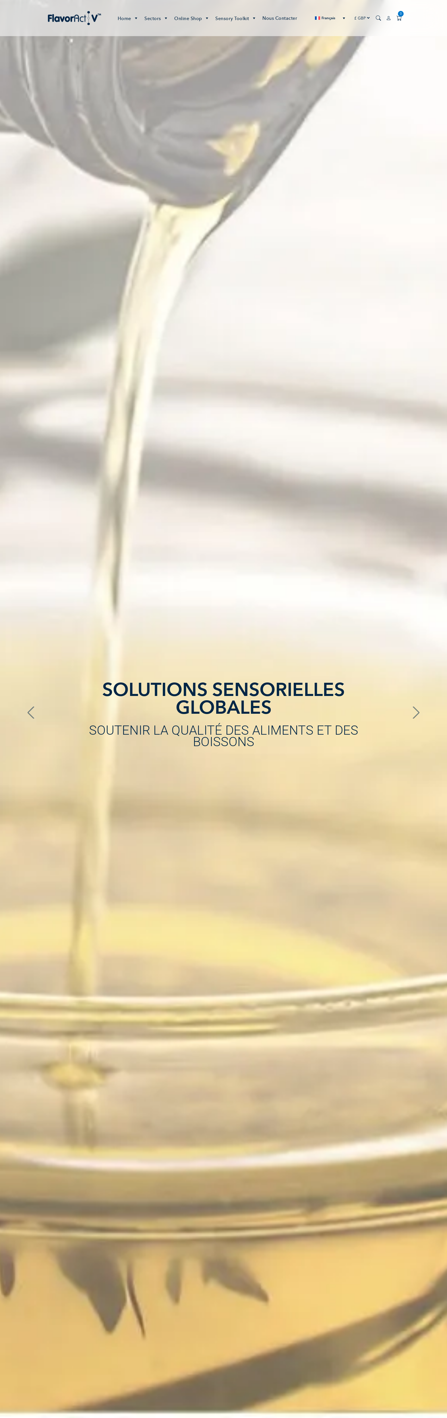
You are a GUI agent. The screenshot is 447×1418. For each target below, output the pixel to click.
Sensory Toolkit (236, 18)
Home (128, 18)
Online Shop (192, 18)
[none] (330, 18)
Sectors (156, 18)
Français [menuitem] (328, 18)
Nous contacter (279, 18)
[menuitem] (330, 18)
